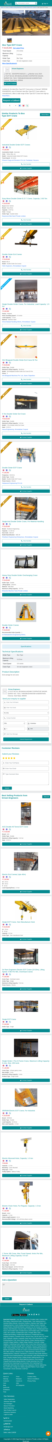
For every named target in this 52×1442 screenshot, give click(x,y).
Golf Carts (9, 1366)
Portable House (31, 1328)
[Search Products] (15, 3)
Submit (7, 787)
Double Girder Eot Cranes (12, 253)
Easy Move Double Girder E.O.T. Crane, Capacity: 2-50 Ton (24, 198)
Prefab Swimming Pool (32, 1360)
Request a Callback (11, 100)
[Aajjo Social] (29, 1313)
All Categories (20, 1384)
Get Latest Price (18, 47)
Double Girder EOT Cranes (29, 6)
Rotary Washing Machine (37, 1339)
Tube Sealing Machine (38, 1320)
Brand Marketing (9, 1407)
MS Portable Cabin (34, 1330)
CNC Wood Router (37, 1337)
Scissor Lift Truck (41, 1326)
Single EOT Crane (9, 1019)
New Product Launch (10, 1409)
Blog (4, 1384)
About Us (6, 1376)
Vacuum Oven (29, 1335)
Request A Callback (26, 1303)
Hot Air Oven (38, 1335)
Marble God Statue (8, 1349)
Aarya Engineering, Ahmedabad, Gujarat (15, 428)
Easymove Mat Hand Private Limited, (14, 215)
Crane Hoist (32, 1343)
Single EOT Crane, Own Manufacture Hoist (18, 921)
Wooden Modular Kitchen (14, 1356)
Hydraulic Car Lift (30, 1326)
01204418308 (8, 1420)
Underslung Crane (15, 1343)
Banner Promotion (9, 1405)
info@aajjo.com (8, 1426)
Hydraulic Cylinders (12, 1337)
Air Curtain (24, 1349)
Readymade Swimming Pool (11, 1364)
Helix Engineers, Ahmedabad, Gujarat (14, 265)
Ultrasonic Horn (19, 1351)
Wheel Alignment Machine (26, 1358)
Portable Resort (23, 1330)
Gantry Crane (24, 1343)
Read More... (6, 95)
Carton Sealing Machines (22, 1324)
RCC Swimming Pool (36, 1362)
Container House (20, 1335)
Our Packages (8, 1403)
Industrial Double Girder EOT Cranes (16, 144)
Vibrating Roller (27, 1320)
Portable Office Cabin (35, 1332)
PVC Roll (17, 1349)
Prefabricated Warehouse (24, 1333)
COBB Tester (7, 1345)
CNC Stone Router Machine (21, 1339)
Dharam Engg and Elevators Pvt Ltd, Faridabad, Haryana (20, 159)
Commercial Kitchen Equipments (37, 1349)
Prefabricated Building (9, 1333)
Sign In (45, 3)
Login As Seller (8, 1413)
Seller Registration (9, 1398)
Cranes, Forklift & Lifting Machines (13, 6)
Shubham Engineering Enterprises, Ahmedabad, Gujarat (20, 536)
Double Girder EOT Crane (12, 467)
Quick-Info (6, 1386)
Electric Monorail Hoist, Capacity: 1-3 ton (17, 1157)
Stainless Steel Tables (37, 1322)
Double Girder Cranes (10, 624)
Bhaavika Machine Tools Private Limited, (15, 590)
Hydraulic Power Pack (25, 1337)
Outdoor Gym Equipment (27, 1364)
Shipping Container (8, 1335)
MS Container (11, 1332)
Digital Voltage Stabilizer (26, 1341)
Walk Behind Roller (16, 1320)
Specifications (26, 646)
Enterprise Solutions (10, 1411)
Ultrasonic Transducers (20, 1352)
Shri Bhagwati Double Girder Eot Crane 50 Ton (20, 359)
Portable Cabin (34, 1318)
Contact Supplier (10, 82)
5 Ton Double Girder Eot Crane (14, 413)
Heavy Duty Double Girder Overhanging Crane (19, 574)
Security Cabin (22, 1328)
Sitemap (5, 1378)
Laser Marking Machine (22, 1318)
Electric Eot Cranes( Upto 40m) (14, 874)
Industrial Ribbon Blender (10, 1322)
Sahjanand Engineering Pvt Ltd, (12, 482)
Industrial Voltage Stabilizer (11, 1341)
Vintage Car (16, 1366)
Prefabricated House (37, 1333)
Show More (45, 114)
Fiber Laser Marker (26, 1347)
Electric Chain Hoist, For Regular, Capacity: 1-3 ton (21, 1205)
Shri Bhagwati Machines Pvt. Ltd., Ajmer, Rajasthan (18, 375)
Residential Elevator (19, 1326)
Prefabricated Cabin (22, 1332)
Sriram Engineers (18, 68)
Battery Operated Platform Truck (30, 1366)
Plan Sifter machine (8, 1351)
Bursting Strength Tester (18, 1345)
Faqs (4, 1391)
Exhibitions (6, 1389)
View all (46, 796)
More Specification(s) (9, 62)
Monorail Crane (41, 1343)
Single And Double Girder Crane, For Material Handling (23, 521)
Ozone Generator (16, 1368)
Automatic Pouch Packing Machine (13, 1354)
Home (2, 6)
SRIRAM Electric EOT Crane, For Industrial (18, 1110)
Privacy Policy (31, 1380)
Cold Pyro (25, 1368)
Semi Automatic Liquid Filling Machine (34, 1354)
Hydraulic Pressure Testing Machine (36, 1345)
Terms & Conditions (33, 1378)
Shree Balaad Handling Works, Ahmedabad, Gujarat (18, 321)
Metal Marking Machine (39, 1347)
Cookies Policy (31, 1376)
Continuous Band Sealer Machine (37, 1352)
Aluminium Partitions (24, 1322)
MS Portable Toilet (13, 1330)
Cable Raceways (29, 1351)
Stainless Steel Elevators (10, 1328)
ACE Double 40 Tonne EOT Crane (15, 826)
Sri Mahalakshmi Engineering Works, (14, 634)
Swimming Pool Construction (21, 1362)
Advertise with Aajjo (9, 1400)
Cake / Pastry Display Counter (11, 1347)
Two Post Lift (14, 1358)
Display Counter (34, 1324)
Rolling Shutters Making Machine (32, 1356)
